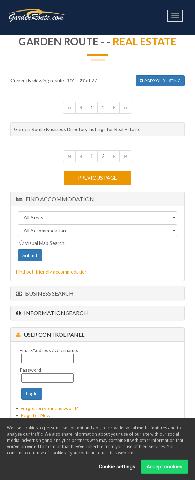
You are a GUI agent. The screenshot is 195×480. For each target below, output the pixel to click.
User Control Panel (50, 334)
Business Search (45, 293)
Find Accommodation (55, 199)
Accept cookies (164, 467)
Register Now (36, 415)
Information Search (52, 313)
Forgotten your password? (49, 408)
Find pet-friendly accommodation (52, 272)
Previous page (97, 178)
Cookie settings (117, 467)
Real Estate (145, 41)
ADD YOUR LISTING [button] (160, 80)
